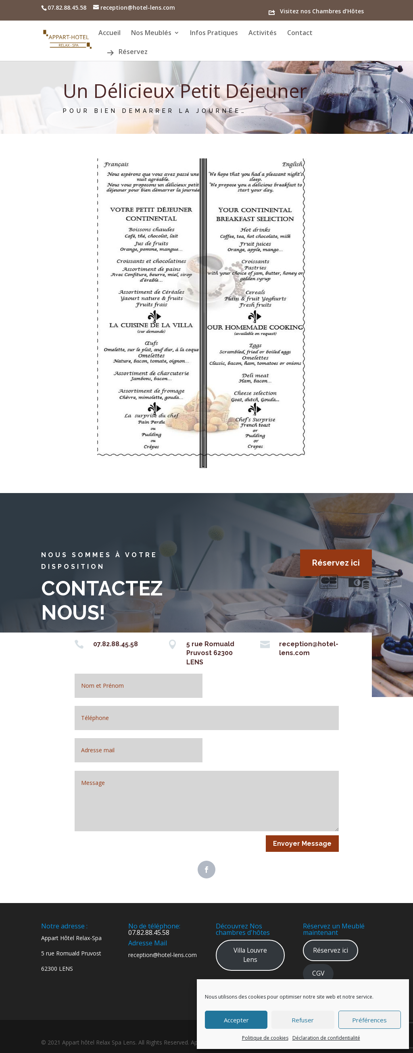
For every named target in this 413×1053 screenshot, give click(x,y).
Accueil (109, 33)
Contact (300, 33)
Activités (262, 33)
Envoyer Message (302, 843)
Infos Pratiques (214, 33)
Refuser (303, 1020)
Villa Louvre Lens (250, 955)
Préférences (369, 1020)
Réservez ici (336, 563)
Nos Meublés (151, 33)
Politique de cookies (265, 1037)
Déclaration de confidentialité (326, 1037)
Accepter (236, 1020)
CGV (318, 973)
